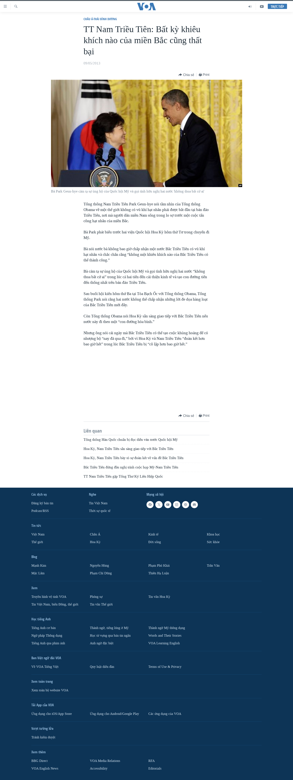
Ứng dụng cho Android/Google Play (114, 714)
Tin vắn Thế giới (101, 604)
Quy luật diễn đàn (102, 667)
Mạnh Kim (38, 565)
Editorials (154, 768)
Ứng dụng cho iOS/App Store (51, 714)
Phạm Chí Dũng (101, 573)
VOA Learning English (164, 643)
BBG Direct (39, 761)
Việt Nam (37, 534)
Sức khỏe (213, 542)
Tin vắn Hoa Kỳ (159, 597)
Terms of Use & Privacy (164, 667)
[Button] (186, 75)
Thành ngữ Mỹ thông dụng (166, 628)
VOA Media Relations (105, 761)
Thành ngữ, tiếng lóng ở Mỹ (109, 628)
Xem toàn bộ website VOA (49, 690)
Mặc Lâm (37, 573)
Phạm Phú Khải (159, 565)
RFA (151, 761)
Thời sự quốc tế (99, 511)
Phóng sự (96, 597)
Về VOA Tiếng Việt (44, 667)
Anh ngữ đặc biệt (101, 643)
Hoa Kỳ (95, 542)
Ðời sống (154, 542)
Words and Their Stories (164, 635)
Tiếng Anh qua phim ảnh (48, 643)
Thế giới (37, 542)
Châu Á (95, 534)
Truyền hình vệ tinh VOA (48, 597)
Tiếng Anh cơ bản (43, 628)
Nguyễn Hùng (99, 565)
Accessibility (98, 768)
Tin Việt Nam (98, 503)
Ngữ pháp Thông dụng (46, 635)
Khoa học (213, 534)
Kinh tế (153, 534)
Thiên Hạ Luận (158, 573)
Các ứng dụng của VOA (164, 714)
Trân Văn (213, 565)
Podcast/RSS (40, 511)
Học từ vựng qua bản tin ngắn (110, 635)
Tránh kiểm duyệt (43, 737)
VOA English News (44, 768)
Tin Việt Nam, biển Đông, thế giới (54, 604)
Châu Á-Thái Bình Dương (100, 19)
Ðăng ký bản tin (42, 503)
